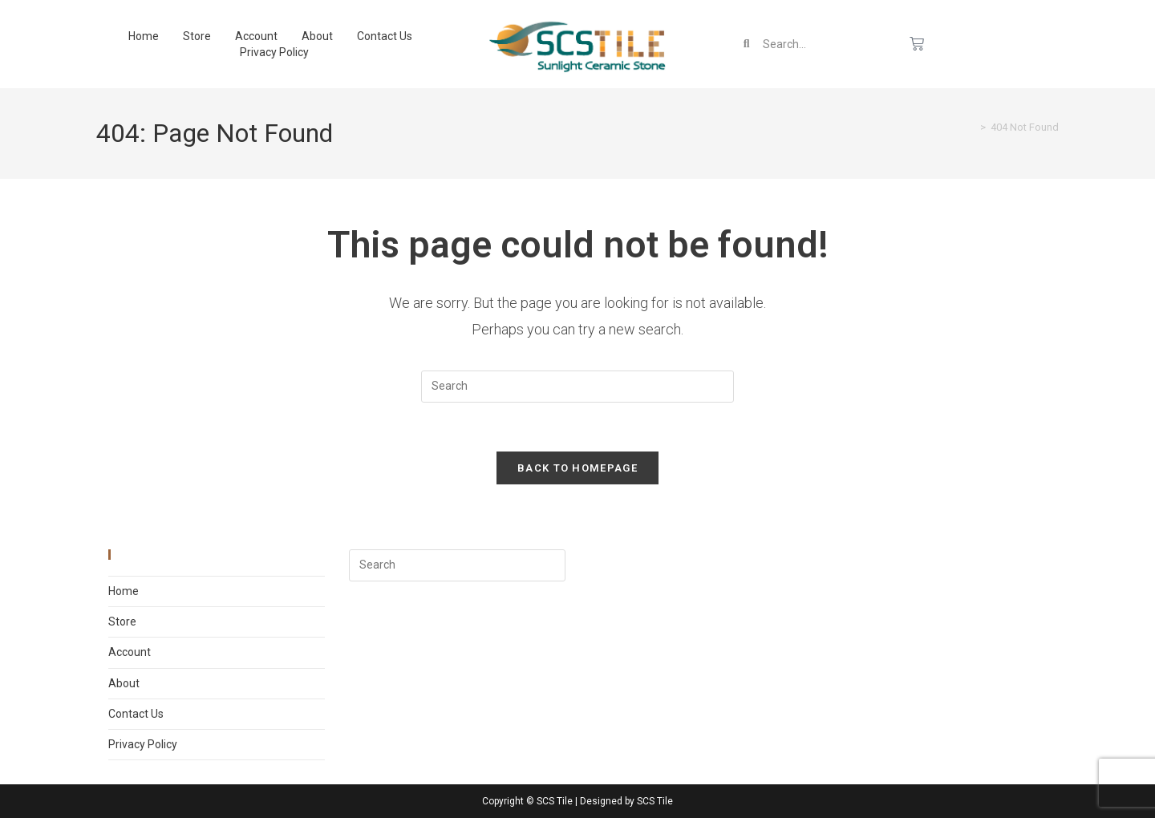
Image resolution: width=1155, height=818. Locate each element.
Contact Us (384, 36)
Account (256, 36)
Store (197, 36)
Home (143, 36)
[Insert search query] (577, 387)
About (317, 36)
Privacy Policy (274, 52)
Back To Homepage (577, 468)
